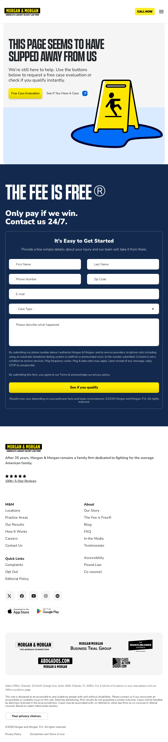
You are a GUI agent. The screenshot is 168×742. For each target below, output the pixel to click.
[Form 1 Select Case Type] (84, 309)
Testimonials (94, 545)
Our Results (14, 524)
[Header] (22, 11)
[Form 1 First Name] (45, 264)
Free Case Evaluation (25, 93)
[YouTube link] (33, 595)
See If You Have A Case (67, 93)
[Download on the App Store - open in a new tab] (18, 611)
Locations (12, 510)
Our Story (91, 510)
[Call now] (145, 11)
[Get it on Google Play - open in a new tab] (48, 610)
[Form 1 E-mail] (84, 294)
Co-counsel (93, 572)
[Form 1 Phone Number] (45, 279)
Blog (87, 524)
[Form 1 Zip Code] (123, 279)
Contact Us (14, 545)
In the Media (93, 538)
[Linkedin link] (57, 595)
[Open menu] (161, 11)
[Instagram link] (45, 595)
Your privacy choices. (26, 716)
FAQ (87, 531)
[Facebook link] (21, 595)
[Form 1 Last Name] (123, 264)
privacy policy (101, 375)
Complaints (14, 565)
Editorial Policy (17, 579)
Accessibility (94, 558)
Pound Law (93, 565)
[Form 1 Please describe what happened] (84, 332)
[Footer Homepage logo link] (84, 448)
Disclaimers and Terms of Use (47, 734)
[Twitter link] (9, 595)
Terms (63, 375)
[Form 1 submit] (84, 387)
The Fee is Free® (97, 517)
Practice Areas (16, 517)
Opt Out (11, 572)
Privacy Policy (13, 734)
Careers (11, 538)
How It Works (16, 531)
